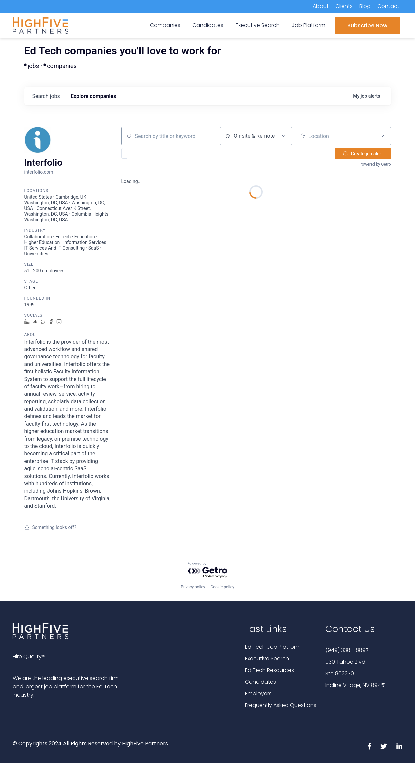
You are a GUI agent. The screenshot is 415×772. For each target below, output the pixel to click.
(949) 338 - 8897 (347, 650)
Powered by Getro (375, 164)
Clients (344, 6)
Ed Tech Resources (269, 670)
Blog (365, 6)
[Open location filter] (382, 136)
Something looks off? (50, 527)
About (321, 6)
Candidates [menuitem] (207, 25)
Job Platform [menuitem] (308, 25)
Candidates (260, 682)
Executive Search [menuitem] (258, 25)
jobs (46, 96)
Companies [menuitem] (165, 25)
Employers (258, 693)
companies (93, 96)
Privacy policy (193, 587)
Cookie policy (222, 587)
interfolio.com (38, 172)
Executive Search (267, 658)
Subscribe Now (367, 25)
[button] (143, 153)
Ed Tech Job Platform (273, 647)
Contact (388, 6)
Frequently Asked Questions (280, 705)
